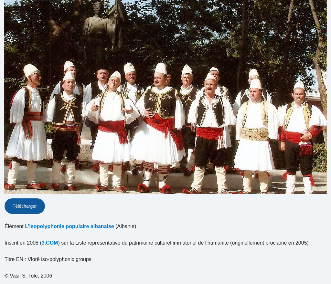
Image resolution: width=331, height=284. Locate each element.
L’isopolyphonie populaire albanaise (69, 226)
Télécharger (25, 206)
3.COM (50, 243)
